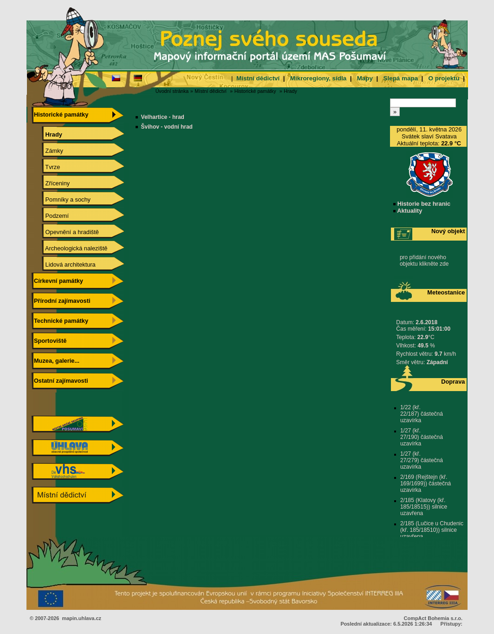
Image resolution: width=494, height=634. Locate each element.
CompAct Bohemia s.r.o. (433, 618)
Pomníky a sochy (61, 199)
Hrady (290, 91)
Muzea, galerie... (55, 360)
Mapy (365, 78)
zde (444, 264)
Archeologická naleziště (69, 248)
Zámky (47, 150)
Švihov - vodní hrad (167, 127)
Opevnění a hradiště (65, 232)
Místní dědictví (258, 78)
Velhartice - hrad (162, 117)
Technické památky (60, 320)
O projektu (444, 78)
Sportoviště (49, 340)
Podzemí (50, 215)
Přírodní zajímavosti (61, 300)
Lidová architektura (64, 264)
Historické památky (255, 91)
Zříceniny (51, 183)
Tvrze (46, 166)
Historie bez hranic (421, 203)
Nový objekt (448, 231)
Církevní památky (57, 280)
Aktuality (407, 210)
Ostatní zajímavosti (60, 380)
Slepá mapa (400, 78)
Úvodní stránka (172, 91)
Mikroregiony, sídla (318, 78)
